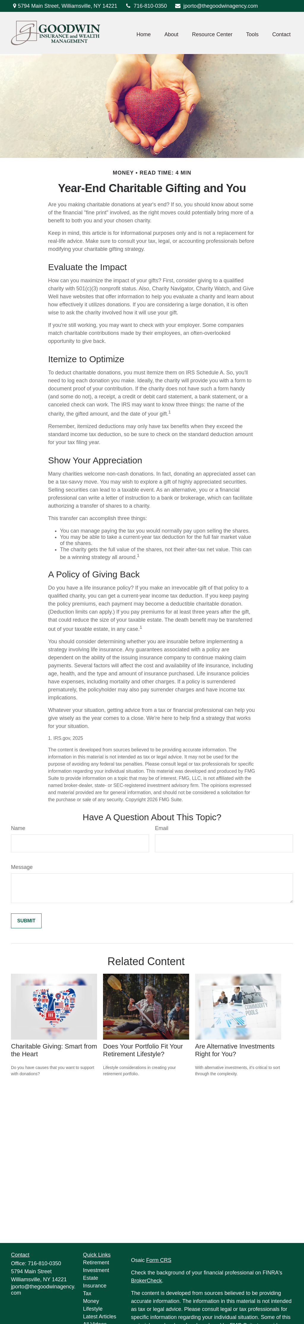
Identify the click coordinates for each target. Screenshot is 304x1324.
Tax (87, 1293)
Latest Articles (99, 1317)
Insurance (95, 1286)
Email (161, 828)
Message (22, 867)
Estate (90, 1278)
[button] (143, 34)
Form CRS (158, 1260)
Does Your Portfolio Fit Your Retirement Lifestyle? (143, 1050)
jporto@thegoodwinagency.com (216, 6)
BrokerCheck (146, 1281)
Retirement (96, 1263)
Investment (96, 1270)
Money (91, 1301)
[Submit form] (26, 920)
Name (18, 828)
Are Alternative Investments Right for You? (235, 1050)
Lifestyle (93, 1309)
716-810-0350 (146, 6)
